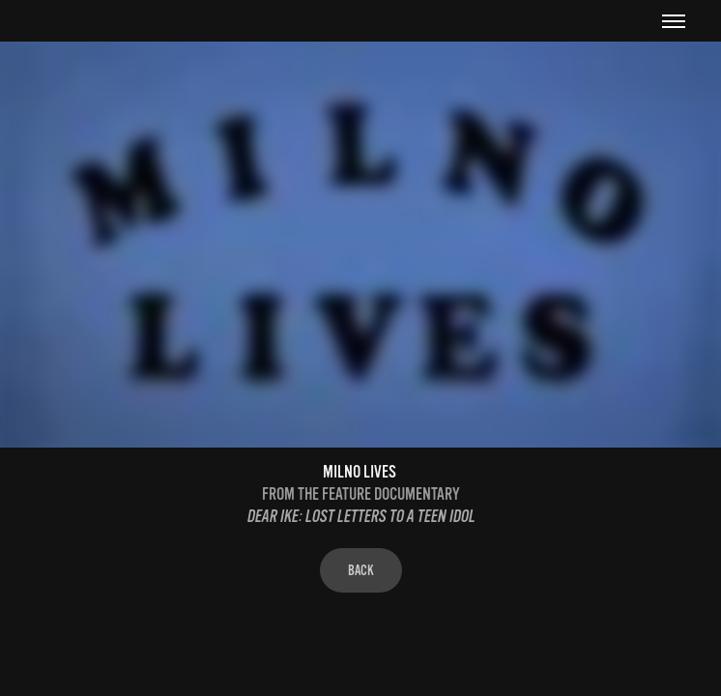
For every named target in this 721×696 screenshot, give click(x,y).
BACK (361, 570)
